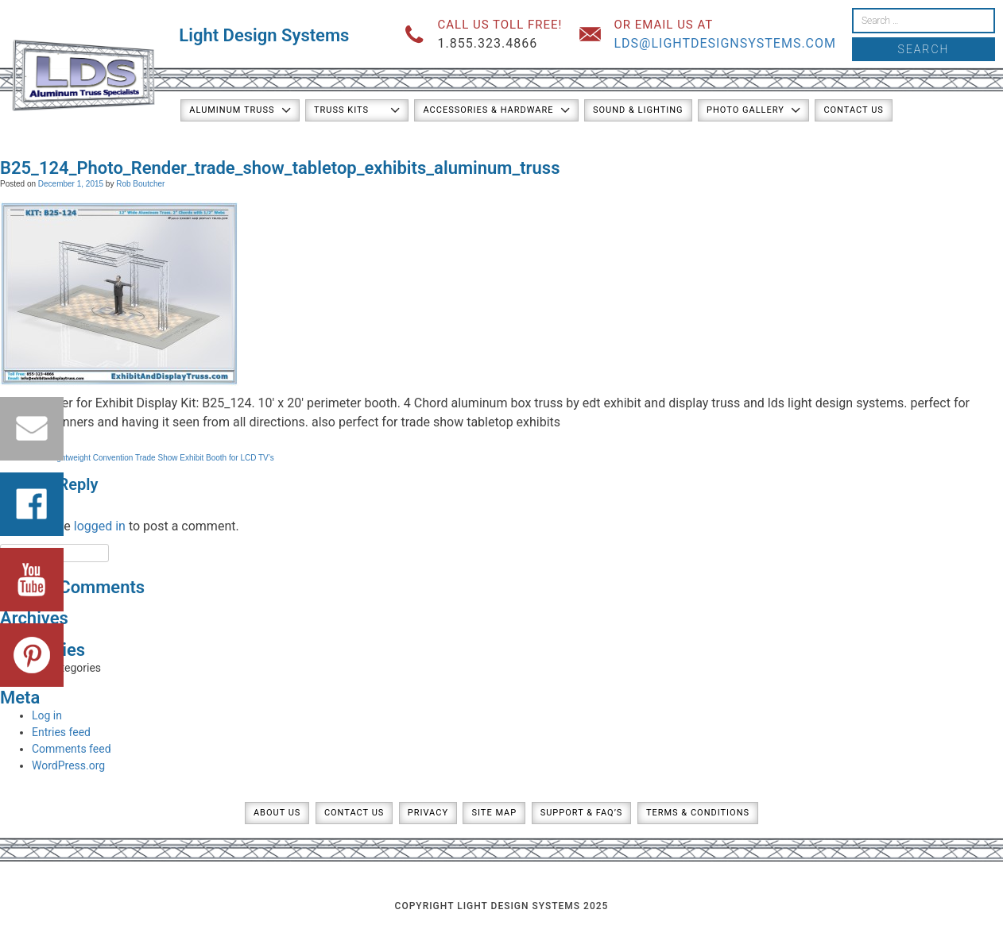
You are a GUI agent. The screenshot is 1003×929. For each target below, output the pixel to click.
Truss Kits (341, 110)
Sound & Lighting (638, 110)
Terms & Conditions (697, 813)
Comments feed (71, 748)
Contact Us (853, 110)
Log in (47, 715)
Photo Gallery (745, 110)
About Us (277, 813)
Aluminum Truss (231, 110)
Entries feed (61, 732)
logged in (100, 526)
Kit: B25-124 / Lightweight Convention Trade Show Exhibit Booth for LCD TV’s (137, 457)
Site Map (494, 813)
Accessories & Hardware (488, 110)
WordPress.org (68, 765)
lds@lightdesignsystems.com (725, 43)
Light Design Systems (264, 35)
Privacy (428, 813)
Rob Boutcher (140, 183)
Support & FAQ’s (581, 813)
